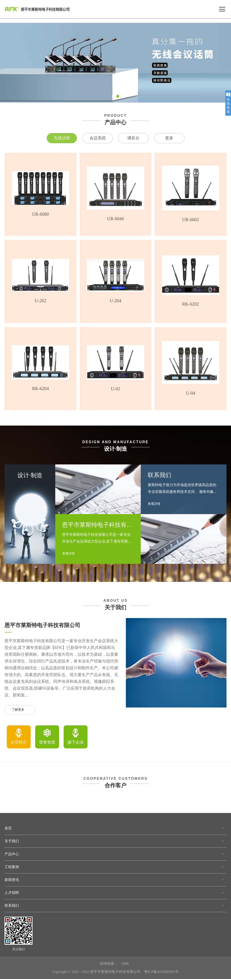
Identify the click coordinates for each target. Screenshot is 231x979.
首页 (8, 828)
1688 (125, 963)
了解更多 (20, 710)
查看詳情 (70, 553)
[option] (19, 737)
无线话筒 (62, 138)
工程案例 (12, 867)
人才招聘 (12, 893)
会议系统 (98, 138)
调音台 (133, 138)
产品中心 (12, 854)
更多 (169, 138)
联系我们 (12, 905)
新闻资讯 (12, 880)
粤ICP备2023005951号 (161, 972)
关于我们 (12, 841)
